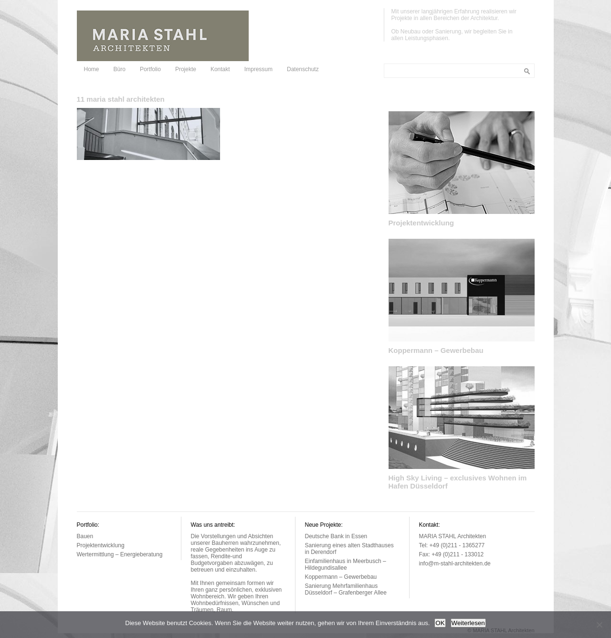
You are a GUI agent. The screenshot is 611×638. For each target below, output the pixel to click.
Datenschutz (303, 69)
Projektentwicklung (421, 223)
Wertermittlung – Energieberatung (120, 554)
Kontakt (220, 69)
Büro (120, 69)
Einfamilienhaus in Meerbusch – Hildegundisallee (345, 564)
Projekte (185, 69)
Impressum (258, 69)
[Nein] (599, 624)
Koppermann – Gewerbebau (436, 350)
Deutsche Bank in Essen (336, 536)
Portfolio (150, 69)
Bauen (85, 536)
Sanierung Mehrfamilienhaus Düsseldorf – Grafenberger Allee (346, 589)
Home (91, 69)
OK (439, 623)
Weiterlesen (468, 623)
